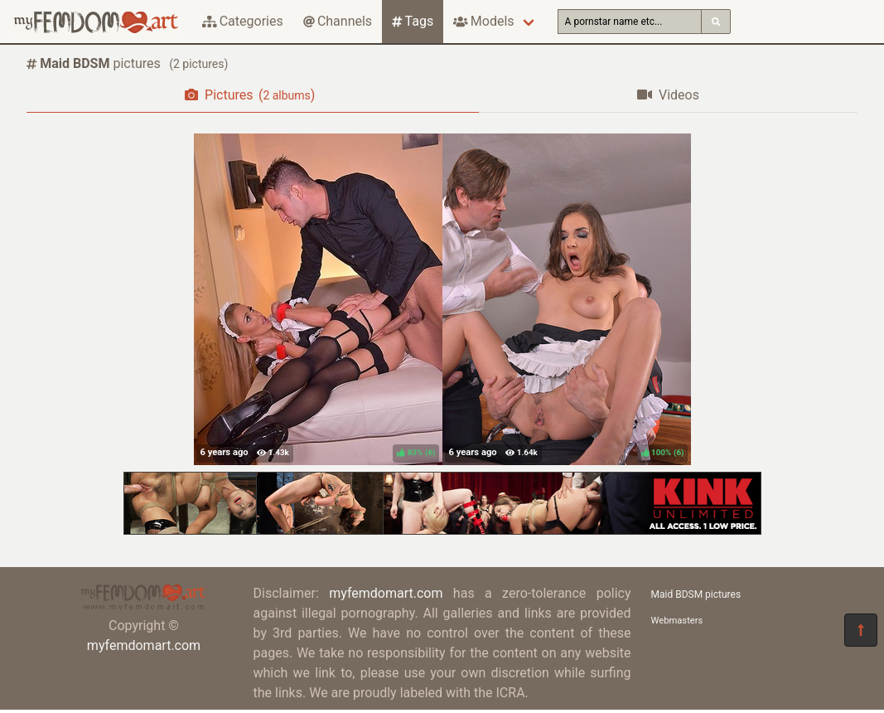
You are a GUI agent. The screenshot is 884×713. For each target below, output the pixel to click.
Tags (412, 21)
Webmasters (677, 620)
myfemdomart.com (143, 645)
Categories (242, 21)
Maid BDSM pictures (696, 594)
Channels (337, 21)
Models (483, 21)
